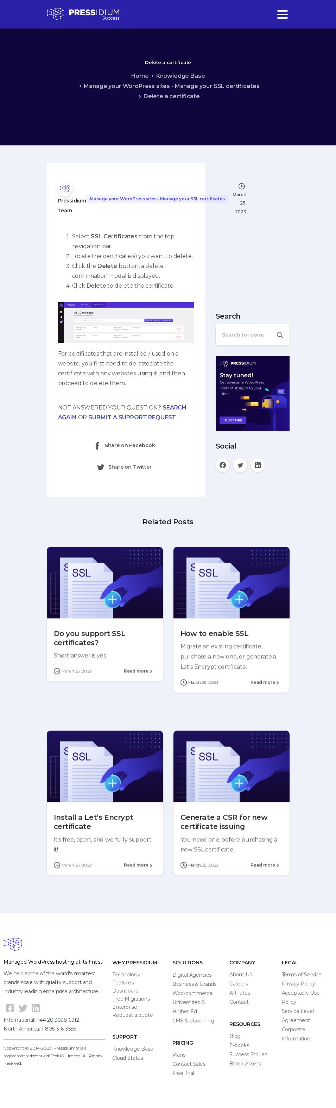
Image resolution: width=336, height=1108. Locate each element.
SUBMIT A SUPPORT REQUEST (132, 417)
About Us (240, 974)
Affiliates (239, 993)
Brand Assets (245, 1063)
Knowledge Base (180, 76)
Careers (238, 984)
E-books (239, 1045)
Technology (126, 974)
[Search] (243, 334)
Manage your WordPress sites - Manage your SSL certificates (171, 86)
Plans (178, 1055)
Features (123, 982)
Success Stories (248, 1054)
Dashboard (125, 991)
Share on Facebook (124, 445)
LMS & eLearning (193, 1021)
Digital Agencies (191, 975)
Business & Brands (194, 984)
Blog (235, 1036)
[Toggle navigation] (282, 14)
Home (140, 76)
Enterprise (124, 1007)
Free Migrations (131, 999)
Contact (239, 1002)
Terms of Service (302, 974)
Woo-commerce (192, 993)
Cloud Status (127, 1058)
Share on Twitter (123, 467)
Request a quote (132, 1015)
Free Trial (183, 1073)
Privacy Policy (298, 984)
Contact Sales (188, 1064)
